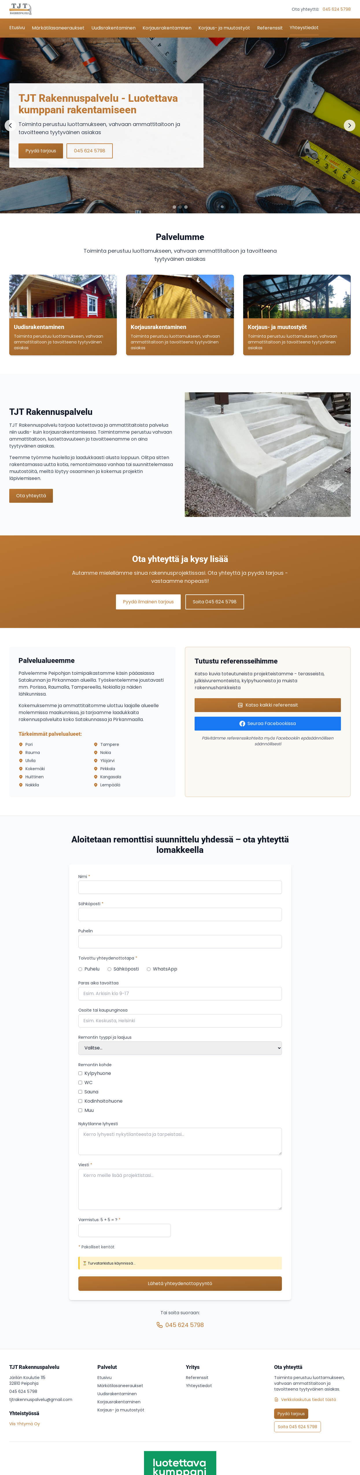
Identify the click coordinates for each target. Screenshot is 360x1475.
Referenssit (270, 28)
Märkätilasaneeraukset (58, 28)
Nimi (84, 876)
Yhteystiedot (304, 27)
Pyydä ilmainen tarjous (148, 601)
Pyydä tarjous (40, 150)
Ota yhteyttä (31, 495)
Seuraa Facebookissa (267, 723)
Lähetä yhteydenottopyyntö (180, 1283)
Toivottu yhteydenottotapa (107, 958)
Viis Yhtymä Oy (24, 1424)
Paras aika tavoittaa (98, 983)
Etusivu (17, 27)
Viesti (85, 1165)
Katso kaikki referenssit (267, 705)
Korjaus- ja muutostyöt (224, 28)
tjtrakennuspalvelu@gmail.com (40, 1399)
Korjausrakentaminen (167, 28)
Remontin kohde (95, 1065)
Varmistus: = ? (99, 1220)
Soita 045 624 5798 (215, 601)
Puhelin (85, 931)
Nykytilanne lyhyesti (98, 1124)
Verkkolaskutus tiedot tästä (305, 1399)
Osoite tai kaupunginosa (103, 1010)
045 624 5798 (337, 9)
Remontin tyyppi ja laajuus (105, 1037)
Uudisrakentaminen (113, 28)
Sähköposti (91, 904)
